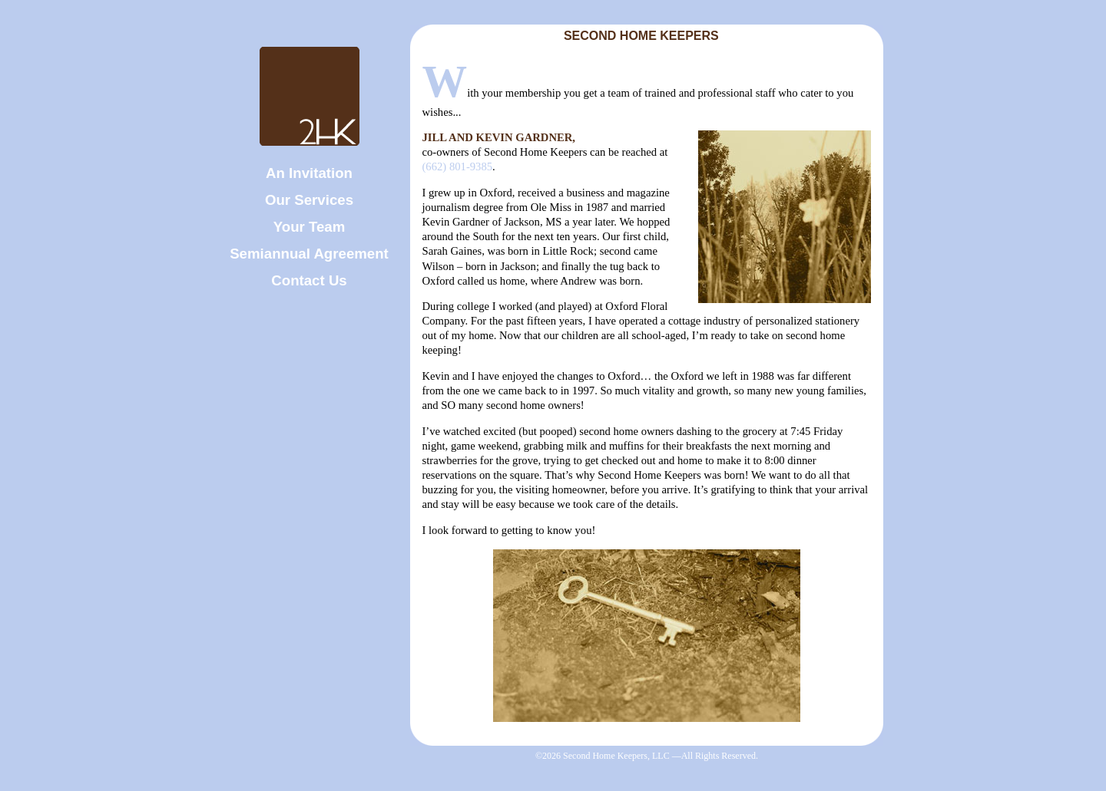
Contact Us (308, 280)
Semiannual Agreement (309, 254)
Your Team (309, 227)
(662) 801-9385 (457, 166)
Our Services (309, 200)
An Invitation (309, 173)
